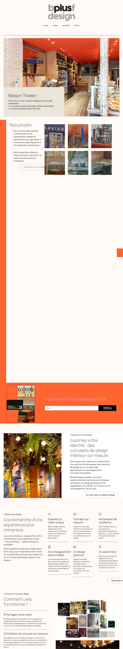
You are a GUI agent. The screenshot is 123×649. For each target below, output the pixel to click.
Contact (77, 25)
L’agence (55, 25)
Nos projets (66, 25)
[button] (6, 102)
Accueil (45, 25)
